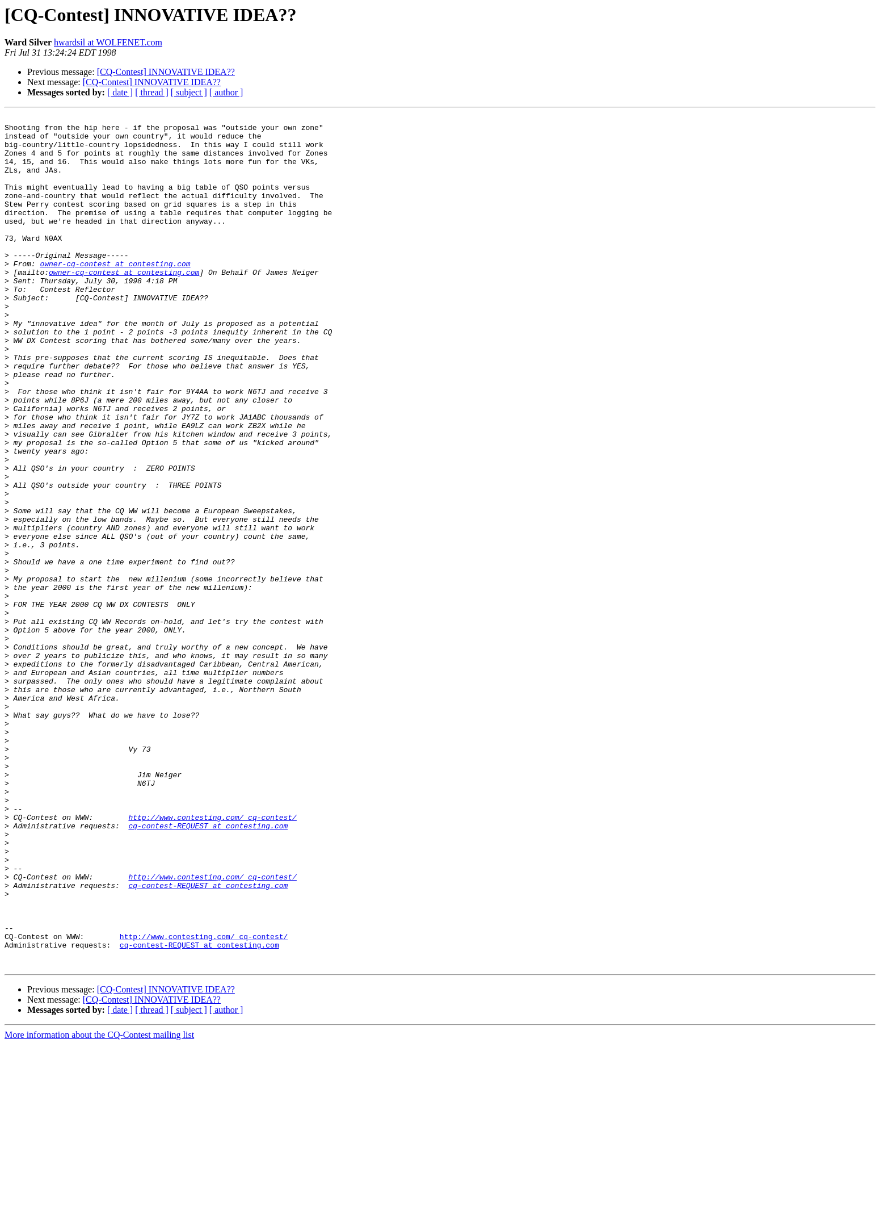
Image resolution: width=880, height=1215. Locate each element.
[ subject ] (189, 92)
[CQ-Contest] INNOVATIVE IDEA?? (166, 72)
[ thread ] (152, 92)
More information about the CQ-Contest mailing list (99, 1205)
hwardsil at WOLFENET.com (108, 42)
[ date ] (120, 92)
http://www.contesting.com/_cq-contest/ (212, 958)
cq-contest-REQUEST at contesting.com (208, 968)
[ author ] (226, 92)
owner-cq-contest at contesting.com (115, 294)
